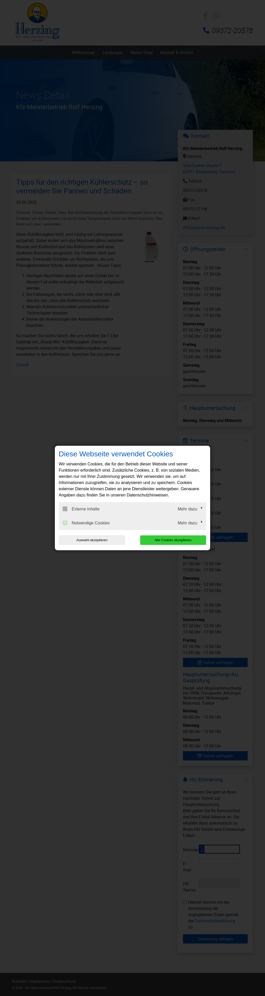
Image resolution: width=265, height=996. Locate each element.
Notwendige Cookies (86, 522)
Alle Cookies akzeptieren (173, 540)
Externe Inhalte (81, 509)
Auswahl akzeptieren (91, 540)
